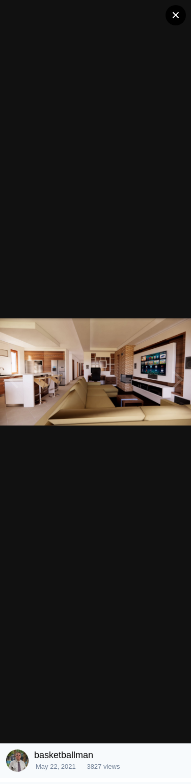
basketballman (63, 755)
